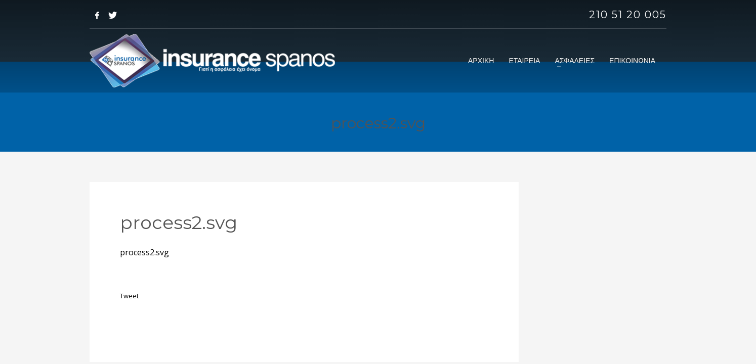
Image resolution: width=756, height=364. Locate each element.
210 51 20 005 (627, 15)
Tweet (129, 295)
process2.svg (144, 252)
